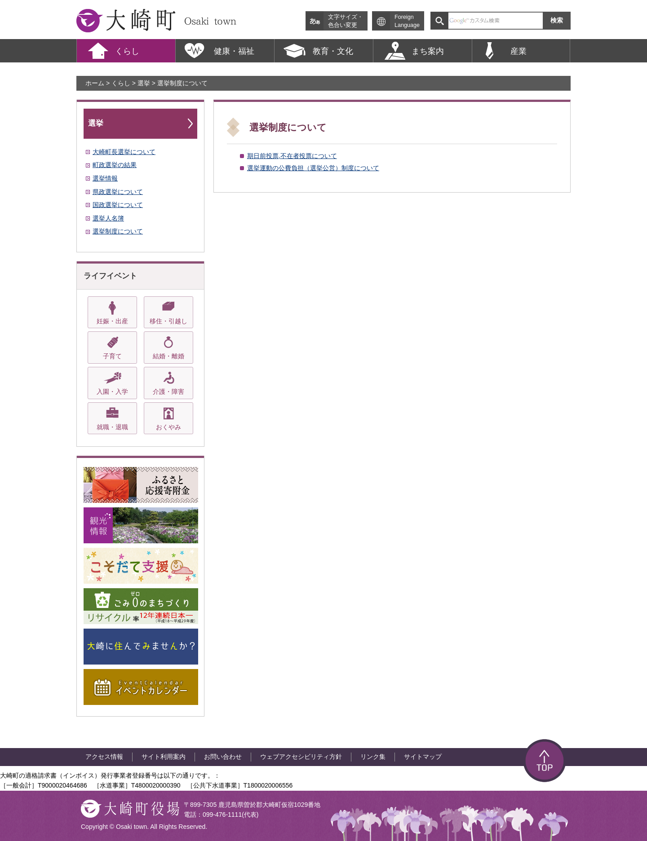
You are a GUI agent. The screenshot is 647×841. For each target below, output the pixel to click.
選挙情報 (105, 178)
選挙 (143, 83)
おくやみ (168, 427)
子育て (112, 356)
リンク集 (373, 756)
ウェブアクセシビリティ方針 (301, 756)
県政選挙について (118, 191)
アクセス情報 (104, 756)
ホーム (94, 83)
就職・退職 (112, 427)
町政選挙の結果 (115, 164)
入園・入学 (112, 391)
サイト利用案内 (164, 756)
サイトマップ (423, 756)
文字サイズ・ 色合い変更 (345, 21)
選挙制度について (118, 231)
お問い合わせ (223, 756)
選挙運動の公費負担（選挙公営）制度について (313, 168)
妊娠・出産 (112, 321)
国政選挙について (118, 204)
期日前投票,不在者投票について (292, 155)
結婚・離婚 (168, 356)
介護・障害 (168, 391)
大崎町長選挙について (124, 151)
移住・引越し (168, 321)
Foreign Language (407, 21)
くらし (120, 83)
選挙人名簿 (108, 218)
